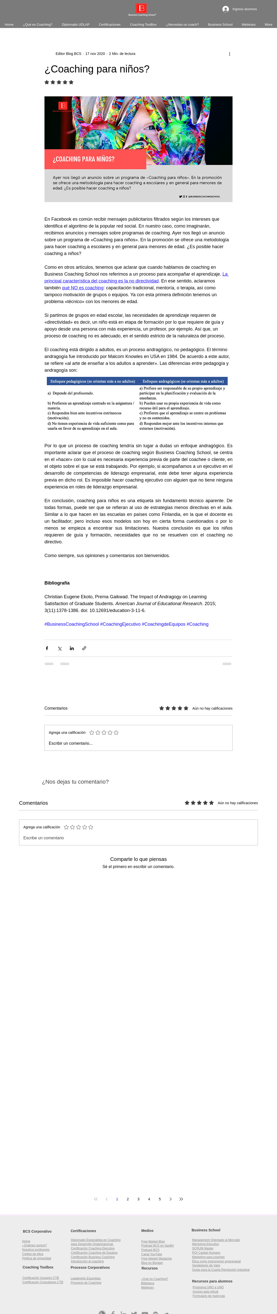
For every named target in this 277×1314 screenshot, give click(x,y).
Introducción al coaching (87, 1261)
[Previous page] (106, 1199)
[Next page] (170, 1199)
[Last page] (181, 1199)
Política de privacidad (36, 1258)
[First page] (95, 1199)
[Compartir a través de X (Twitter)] (59, 648)
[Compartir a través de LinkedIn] (71, 648)
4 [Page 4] (149, 1199)
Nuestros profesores (36, 1249)
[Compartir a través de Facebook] (46, 648)
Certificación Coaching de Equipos (94, 1253)
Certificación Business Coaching (93, 1257)
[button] (206, 1253)
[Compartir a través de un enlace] (84, 648)
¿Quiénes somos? (34, 1245)
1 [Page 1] (117, 1199)
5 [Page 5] (160, 1199)
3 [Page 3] (138, 1199)
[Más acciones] (229, 54)
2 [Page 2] (128, 1199)
